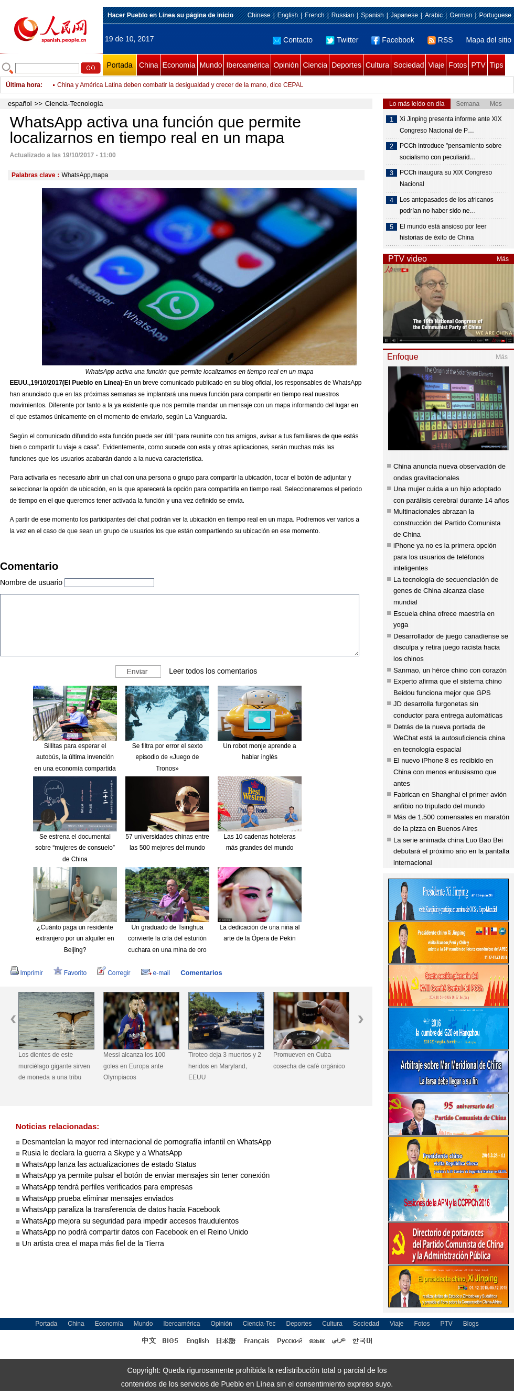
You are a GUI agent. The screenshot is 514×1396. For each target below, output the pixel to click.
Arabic (434, 15)
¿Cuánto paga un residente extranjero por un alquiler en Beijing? (75, 939)
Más (503, 259)
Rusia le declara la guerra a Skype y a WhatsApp (102, 1153)
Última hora (23, 85)
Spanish (372, 15)
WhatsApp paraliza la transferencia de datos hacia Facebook (121, 1209)
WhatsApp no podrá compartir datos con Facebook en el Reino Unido (135, 1232)
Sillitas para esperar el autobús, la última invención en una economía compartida (74, 757)
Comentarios (201, 973)
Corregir (113, 973)
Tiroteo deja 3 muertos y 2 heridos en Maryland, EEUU (224, 1066)
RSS (440, 40)
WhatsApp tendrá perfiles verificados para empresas (107, 1187)
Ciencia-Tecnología (74, 103)
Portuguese (495, 15)
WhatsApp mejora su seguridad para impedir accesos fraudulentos (130, 1221)
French (314, 15)
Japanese (404, 15)
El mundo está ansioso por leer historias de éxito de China (443, 232)
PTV (478, 65)
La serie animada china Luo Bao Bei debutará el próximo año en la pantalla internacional (451, 851)
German (460, 15)
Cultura (377, 65)
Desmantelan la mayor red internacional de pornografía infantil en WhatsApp (146, 1142)
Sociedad (408, 65)
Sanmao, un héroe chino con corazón (450, 670)
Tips (497, 65)
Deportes (346, 65)
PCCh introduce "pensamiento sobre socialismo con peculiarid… (450, 151)
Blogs (471, 1323)
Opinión (285, 65)
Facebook (392, 40)
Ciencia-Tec (259, 1323)
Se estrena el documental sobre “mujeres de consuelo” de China (75, 848)
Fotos (457, 65)
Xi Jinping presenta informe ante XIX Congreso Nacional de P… (451, 124)
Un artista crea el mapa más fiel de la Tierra (93, 1243)
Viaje (436, 65)
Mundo (211, 65)
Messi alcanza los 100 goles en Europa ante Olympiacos (134, 1066)
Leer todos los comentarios (213, 670)
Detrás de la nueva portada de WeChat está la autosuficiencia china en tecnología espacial (449, 738)
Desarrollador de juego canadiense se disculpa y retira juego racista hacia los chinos (450, 647)
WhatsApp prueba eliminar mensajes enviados (98, 1198)
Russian (342, 15)
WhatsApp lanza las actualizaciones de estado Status (109, 1164)
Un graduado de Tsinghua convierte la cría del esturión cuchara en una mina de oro (167, 939)
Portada (119, 65)
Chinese (259, 15)
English (287, 15)
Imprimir (26, 973)
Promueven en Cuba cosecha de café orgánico (309, 1060)
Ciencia (315, 65)
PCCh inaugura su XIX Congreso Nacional (446, 178)
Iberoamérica (247, 65)
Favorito (70, 973)
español (20, 103)
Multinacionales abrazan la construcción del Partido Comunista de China (447, 522)
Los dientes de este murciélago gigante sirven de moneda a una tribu (54, 1066)
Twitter (342, 40)
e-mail (155, 973)
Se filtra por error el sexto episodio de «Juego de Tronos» (167, 757)
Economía (179, 65)
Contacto (293, 40)
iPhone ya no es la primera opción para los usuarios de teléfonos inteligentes (445, 557)
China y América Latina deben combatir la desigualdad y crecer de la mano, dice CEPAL (180, 85)
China (148, 65)
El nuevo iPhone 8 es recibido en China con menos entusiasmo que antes (445, 771)
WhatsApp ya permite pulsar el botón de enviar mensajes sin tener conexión (146, 1175)
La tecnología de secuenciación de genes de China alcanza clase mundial (445, 591)
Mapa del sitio (488, 40)
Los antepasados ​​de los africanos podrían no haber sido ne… (447, 205)
